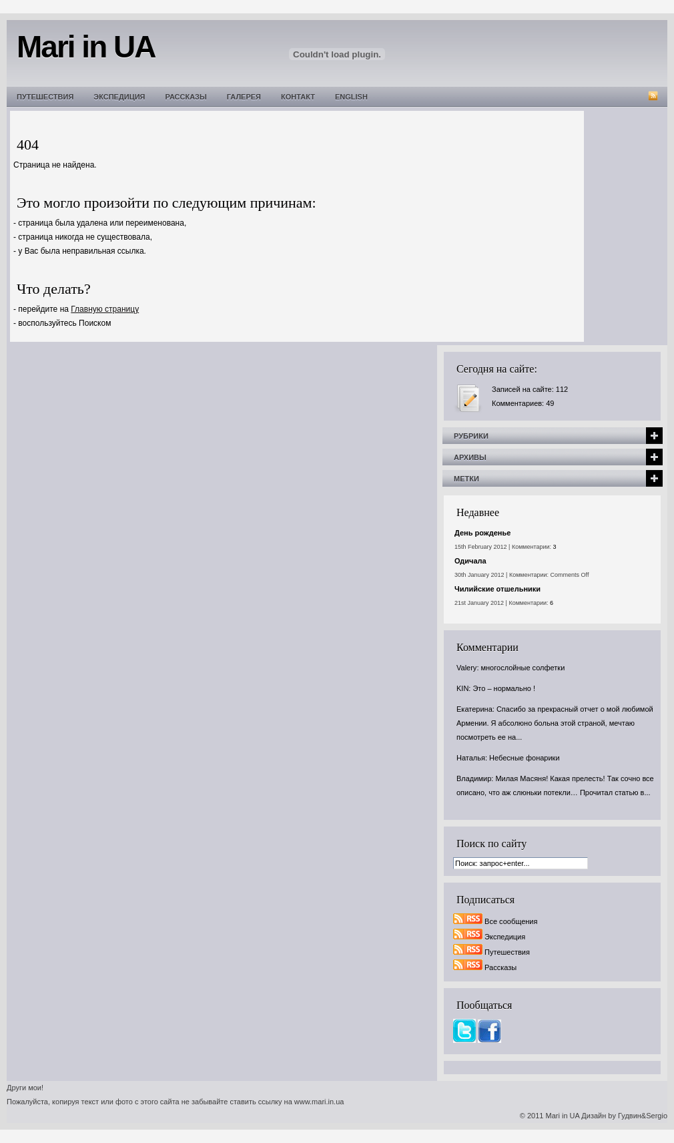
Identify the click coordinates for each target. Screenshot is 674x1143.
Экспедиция (119, 97)
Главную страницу (105, 309)
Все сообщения (510, 921)
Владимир (473, 778)
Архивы (470, 457)
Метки (466, 479)
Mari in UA (563, 1116)
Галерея (244, 97)
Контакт (298, 97)
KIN (462, 688)
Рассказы (186, 97)
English (351, 97)
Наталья (470, 758)
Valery (466, 668)
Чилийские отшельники (497, 589)
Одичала (470, 561)
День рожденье (482, 533)
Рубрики (471, 436)
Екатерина (474, 709)
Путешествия (45, 97)
